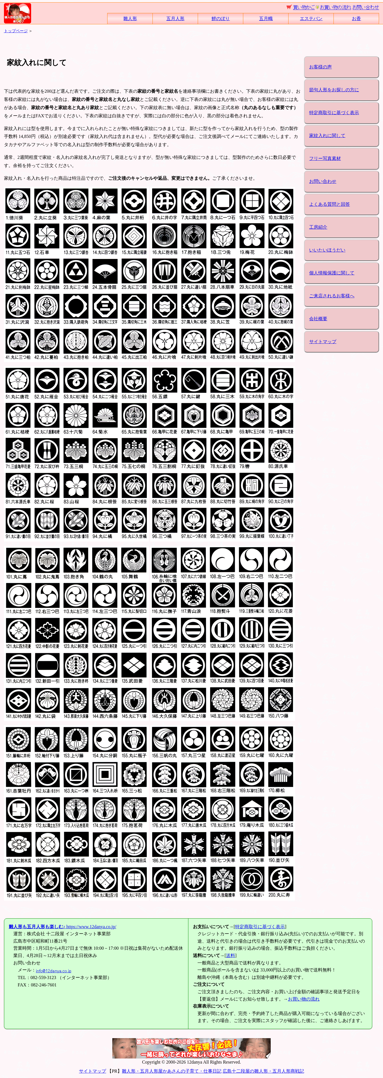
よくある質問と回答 (329, 204)
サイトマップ (322, 341)
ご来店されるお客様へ (331, 295)
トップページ (16, 31)
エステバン (311, 18)
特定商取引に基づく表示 (334, 112)
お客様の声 (320, 66)
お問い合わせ (322, 181)
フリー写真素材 (325, 158)
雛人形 (130, 18)
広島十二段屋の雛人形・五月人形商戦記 (263, 1071)
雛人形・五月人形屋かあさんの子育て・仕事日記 (171, 1071)
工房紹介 (318, 227)
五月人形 (175, 18)
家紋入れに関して (327, 135)
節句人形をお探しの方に (334, 89)
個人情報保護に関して (331, 272)
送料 (230, 955)
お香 (356, 18)
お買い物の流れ (304, 999)
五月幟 (266, 18)
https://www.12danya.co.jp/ (62, 926)
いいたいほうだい (327, 250)
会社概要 (318, 318)
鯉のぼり (221, 18)
